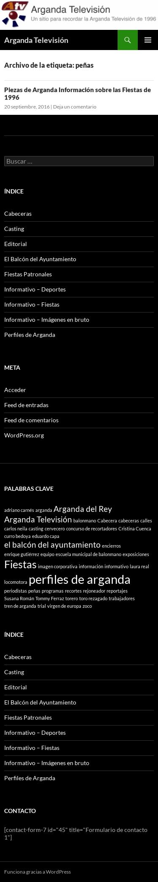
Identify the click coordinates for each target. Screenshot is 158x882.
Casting (14, 228)
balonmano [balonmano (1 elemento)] (84, 520)
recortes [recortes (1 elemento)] (73, 590)
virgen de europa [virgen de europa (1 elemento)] (64, 606)
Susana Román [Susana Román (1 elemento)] (19, 598)
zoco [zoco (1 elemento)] (87, 606)
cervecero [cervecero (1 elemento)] (55, 528)
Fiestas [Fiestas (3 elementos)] (20, 564)
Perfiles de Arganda (29, 334)
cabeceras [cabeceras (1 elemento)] (128, 520)
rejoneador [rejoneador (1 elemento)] (94, 590)
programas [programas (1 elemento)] (53, 590)
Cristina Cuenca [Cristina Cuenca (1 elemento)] (134, 528)
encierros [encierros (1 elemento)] (111, 545)
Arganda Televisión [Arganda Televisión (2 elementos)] (38, 519)
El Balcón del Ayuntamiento (40, 258)
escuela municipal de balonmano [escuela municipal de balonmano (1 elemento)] (88, 554)
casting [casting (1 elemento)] (36, 528)
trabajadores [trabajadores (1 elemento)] (122, 598)
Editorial (15, 243)
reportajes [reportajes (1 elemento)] (117, 590)
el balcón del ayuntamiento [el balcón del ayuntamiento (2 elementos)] (52, 544)
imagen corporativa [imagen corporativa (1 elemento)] (58, 566)
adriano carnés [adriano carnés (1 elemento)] (19, 510)
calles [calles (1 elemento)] (146, 520)
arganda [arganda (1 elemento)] (43, 510)
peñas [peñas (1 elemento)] (34, 590)
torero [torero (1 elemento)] (71, 598)
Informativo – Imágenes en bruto (46, 319)
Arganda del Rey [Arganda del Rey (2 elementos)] (83, 509)
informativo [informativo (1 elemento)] (116, 566)
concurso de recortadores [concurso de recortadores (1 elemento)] (91, 528)
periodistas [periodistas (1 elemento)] (15, 590)
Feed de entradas (26, 404)
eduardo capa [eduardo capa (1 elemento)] (45, 536)
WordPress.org (24, 435)
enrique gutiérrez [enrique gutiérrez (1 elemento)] (21, 554)
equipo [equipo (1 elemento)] (47, 554)
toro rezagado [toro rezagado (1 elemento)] (93, 598)
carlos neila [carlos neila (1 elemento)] (15, 528)
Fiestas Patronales (28, 274)
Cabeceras (18, 213)
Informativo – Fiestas (31, 304)
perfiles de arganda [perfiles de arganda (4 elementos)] (80, 579)
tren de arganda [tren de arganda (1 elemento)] (20, 606)
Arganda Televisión (36, 40)
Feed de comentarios (31, 420)
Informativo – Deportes (35, 289)
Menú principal (148, 40)
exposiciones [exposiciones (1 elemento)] (136, 554)
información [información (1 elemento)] (91, 566)
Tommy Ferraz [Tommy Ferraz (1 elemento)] (49, 598)
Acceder (15, 389)
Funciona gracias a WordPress (37, 872)
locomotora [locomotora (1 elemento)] (15, 582)
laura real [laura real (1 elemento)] (139, 566)
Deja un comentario (74, 106)
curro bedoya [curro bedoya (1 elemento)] (17, 536)
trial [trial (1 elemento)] (41, 606)
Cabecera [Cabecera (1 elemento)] (107, 520)
